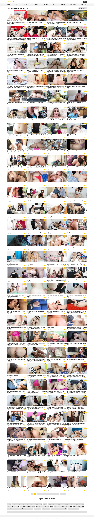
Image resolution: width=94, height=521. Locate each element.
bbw (40, 508)
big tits (79, 506)
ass (79, 504)
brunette (70, 506)
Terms (47, 518)
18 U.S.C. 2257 (55, 518)
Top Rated (25, 4)
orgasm (9, 504)
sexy (52, 508)
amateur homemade (27, 506)
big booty (44, 508)
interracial (76, 504)
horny (41, 504)
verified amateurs (57, 508)
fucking (31, 508)
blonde (23, 508)
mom (83, 504)
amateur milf (58, 504)
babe (83, 506)
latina (18, 506)
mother (51, 506)
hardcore (36, 508)
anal (42, 506)
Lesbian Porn (73, 4)
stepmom (45, 504)
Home (8, 4)
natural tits (47, 506)
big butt (9, 508)
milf (59, 506)
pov (66, 506)
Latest (16, 4)
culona (27, 508)
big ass (31, 504)
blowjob (55, 506)
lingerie (48, 508)
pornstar (74, 506)
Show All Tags (47, 511)
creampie (18, 504)
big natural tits (76, 508)
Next (64, 494)
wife (27, 504)
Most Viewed (35, 4)
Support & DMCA (39, 518)
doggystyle (36, 504)
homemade (14, 508)
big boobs (38, 506)
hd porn (71, 504)
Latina (11, 2)
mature (19, 508)
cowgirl (9, 506)
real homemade (51, 504)
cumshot (13, 504)
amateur (66, 504)
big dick (33, 506)
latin (62, 504)
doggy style (64, 508)
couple (63, 506)
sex (20, 506)
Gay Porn (63, 4)
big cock (13, 506)
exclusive (23, 504)
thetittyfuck (84, 4)
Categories (45, 4)
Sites (54, 4)
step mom (70, 508)
